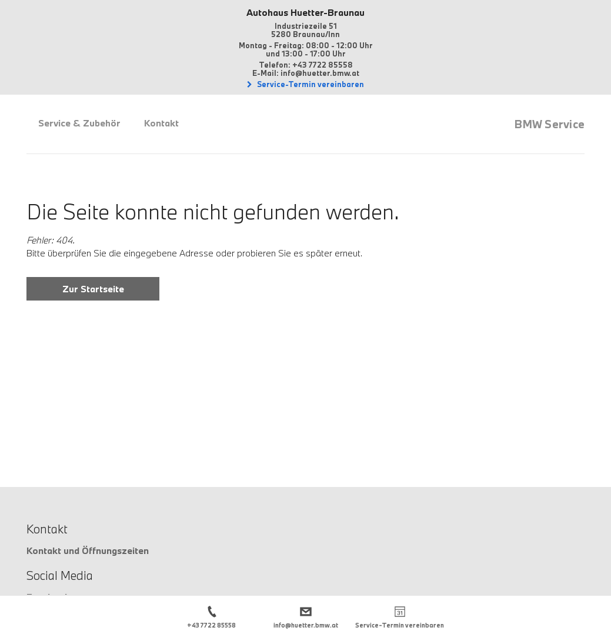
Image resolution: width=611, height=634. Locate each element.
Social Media (59, 575)
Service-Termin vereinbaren (309, 84)
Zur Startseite (93, 289)
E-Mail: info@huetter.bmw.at (305, 73)
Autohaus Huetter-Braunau (305, 12)
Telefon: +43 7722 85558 (306, 64)
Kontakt (161, 123)
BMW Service (550, 124)
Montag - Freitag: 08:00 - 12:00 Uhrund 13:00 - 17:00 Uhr (306, 49)
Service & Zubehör (79, 123)
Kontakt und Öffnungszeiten (87, 550)
